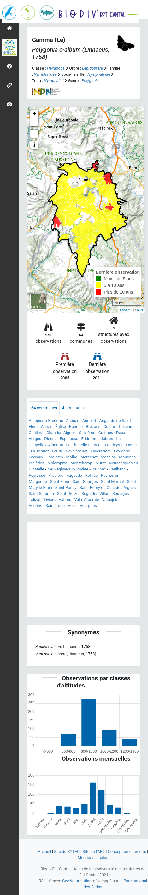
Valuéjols (110, 499)
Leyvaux (36, 457)
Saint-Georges (85, 481)
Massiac (108, 457)
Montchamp (81, 463)
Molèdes (36, 463)
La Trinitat (40, 451)
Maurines (127, 457)
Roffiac (91, 475)
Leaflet (125, 310)
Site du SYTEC (67, 851)
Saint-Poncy (66, 487)
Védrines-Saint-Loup (47, 505)
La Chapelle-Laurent (84, 445)
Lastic (131, 445)
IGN (140, 310)
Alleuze (72, 420)
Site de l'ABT (94, 851)
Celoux (110, 426)
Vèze (72, 505)
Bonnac (76, 426)
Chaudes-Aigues (61, 432)
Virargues (88, 505)
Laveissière (101, 451)
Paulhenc (117, 469)
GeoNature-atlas (77, 881)
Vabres (65, 499)
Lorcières (54, 457)
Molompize (57, 463)
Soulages (120, 493)
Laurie (57, 451)
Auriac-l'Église (53, 426)
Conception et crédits (127, 851)
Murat (100, 463)
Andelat (89, 420)
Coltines (105, 432)
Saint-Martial (112, 481)
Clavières (87, 432)
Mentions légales (93, 857)
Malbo (72, 457)
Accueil (44, 851)
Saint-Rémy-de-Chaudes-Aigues (108, 487)
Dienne (50, 438)
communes (44, 408)
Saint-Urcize (68, 493)
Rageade (74, 475)
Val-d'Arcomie (86, 499)
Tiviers (50, 499)
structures (73, 408)
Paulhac (99, 469)
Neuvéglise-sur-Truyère (67, 469)
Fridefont (89, 438)
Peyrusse (37, 475)
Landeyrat (113, 445)
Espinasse (69, 438)
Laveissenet (77, 451)
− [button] (34, 122)
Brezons (93, 426)
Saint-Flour (59, 481)
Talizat (35, 499)
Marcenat (89, 457)
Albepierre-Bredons (46, 420)
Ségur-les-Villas (95, 493)
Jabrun (107, 438)
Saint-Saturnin (41, 493)
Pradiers (55, 475)
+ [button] (34, 114)
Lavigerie (122, 451)
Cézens (125, 426)
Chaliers (36, 432)
